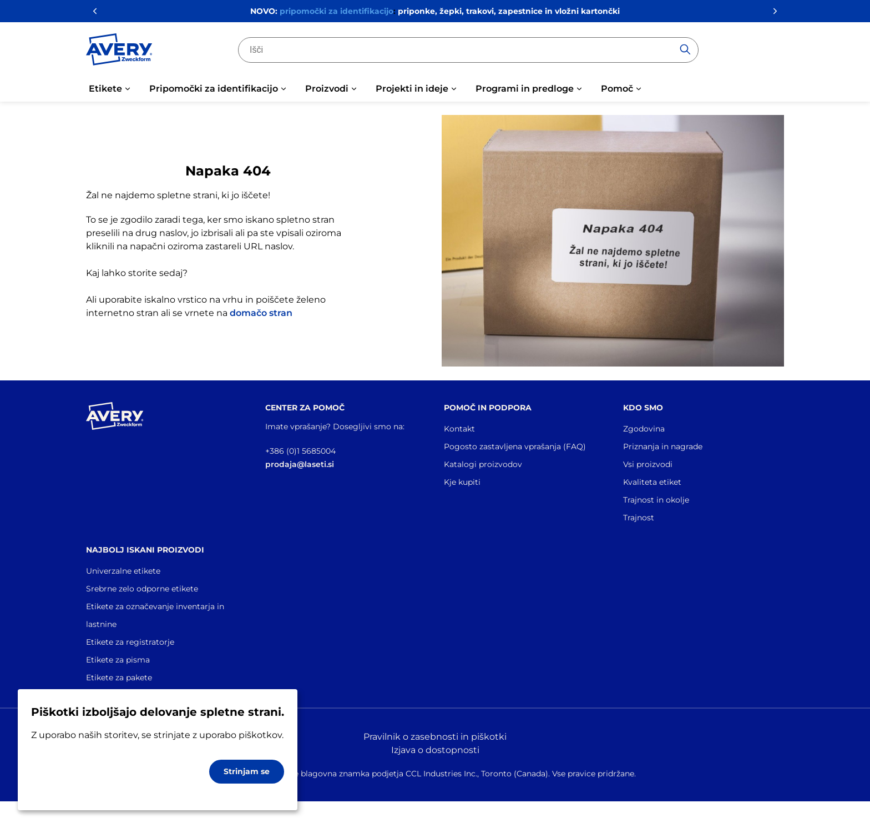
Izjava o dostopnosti (435, 750)
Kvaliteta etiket (652, 482)
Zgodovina (644, 429)
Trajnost (638, 518)
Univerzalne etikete (123, 571)
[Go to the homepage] (119, 51)
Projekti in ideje (412, 88)
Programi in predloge (525, 88)
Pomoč (617, 88)
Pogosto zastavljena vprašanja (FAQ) (515, 446)
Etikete (105, 88)
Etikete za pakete (119, 678)
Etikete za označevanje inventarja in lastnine (155, 615)
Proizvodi (326, 88)
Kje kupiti (462, 482)
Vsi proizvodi (647, 464)
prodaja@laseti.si (299, 464)
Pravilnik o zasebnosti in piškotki (435, 736)
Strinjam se (247, 771)
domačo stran (261, 313)
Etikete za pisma (118, 660)
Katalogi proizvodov (483, 464)
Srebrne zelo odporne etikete (142, 589)
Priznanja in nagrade (662, 446)
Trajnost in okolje (656, 500)
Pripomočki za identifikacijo (213, 88)
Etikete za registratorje (130, 642)
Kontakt (459, 429)
